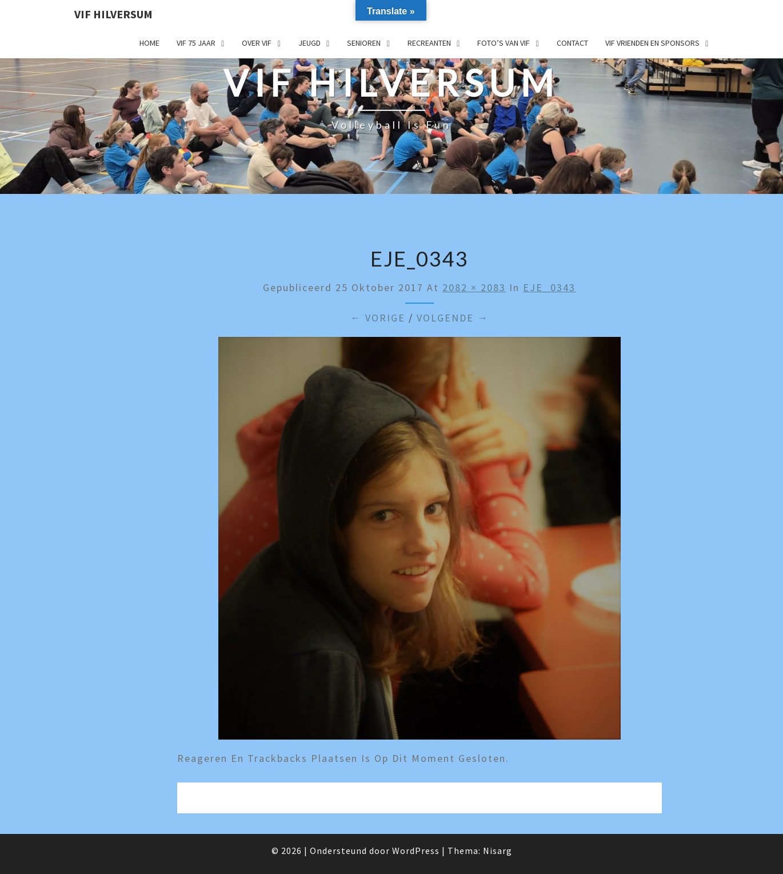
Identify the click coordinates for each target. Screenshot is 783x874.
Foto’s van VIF (503, 43)
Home (149, 43)
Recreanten (429, 43)
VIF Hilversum (113, 14)
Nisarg (497, 850)
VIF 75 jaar (196, 43)
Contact (572, 43)
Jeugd (309, 43)
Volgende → (453, 317)
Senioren (364, 43)
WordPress (416, 850)
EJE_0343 (549, 287)
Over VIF (256, 43)
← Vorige (377, 317)
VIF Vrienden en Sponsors (652, 43)
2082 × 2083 (474, 287)
